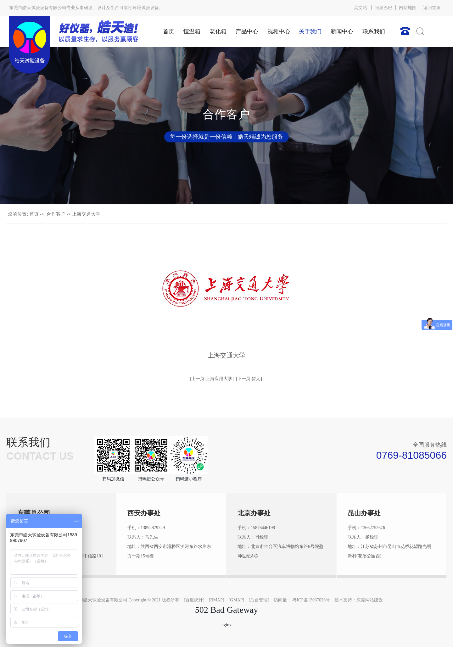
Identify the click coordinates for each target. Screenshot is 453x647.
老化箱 (218, 31)
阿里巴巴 (383, 7)
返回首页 (432, 7)
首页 (168, 31)
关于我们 (310, 31)
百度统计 (194, 600)
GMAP (236, 600)
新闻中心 (342, 31)
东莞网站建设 (369, 600)
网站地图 (408, 7)
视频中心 (278, 31)
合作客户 (56, 214)
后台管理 (259, 600)
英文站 (360, 7)
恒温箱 (191, 31)
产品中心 (247, 31)
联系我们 (373, 31)
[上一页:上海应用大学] (212, 378)
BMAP (216, 600)
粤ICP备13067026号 (311, 600)
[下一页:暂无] (249, 378)
